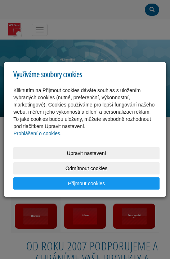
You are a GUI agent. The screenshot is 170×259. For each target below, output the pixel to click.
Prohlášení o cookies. (37, 133)
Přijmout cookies (86, 183)
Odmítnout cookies (87, 168)
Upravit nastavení (86, 153)
